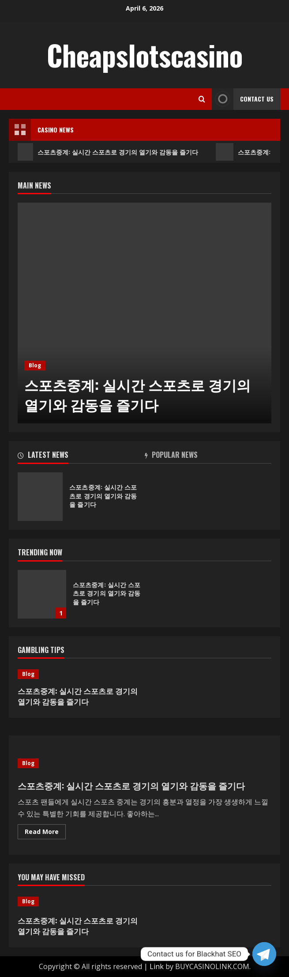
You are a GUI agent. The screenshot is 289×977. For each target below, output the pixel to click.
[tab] (81, 456)
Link (157, 966)
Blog (35, 365)
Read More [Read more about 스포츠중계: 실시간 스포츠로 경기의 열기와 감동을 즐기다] (45, 833)
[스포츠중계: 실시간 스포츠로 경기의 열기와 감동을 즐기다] (144, 313)
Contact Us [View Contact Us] (243, 99)
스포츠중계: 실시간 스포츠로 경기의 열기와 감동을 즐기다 (107, 152)
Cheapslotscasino (145, 54)
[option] (144, 313)
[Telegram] (264, 954)
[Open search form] (202, 99)
